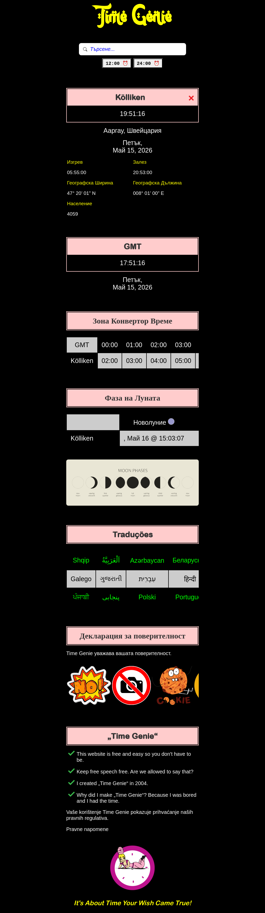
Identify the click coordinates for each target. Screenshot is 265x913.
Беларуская (190, 560)
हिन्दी (190, 579)
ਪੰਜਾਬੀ (81, 597)
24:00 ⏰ (148, 63)
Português (190, 597)
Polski (147, 597)
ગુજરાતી (111, 578)
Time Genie (132, 17)
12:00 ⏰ (117, 63)
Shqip (81, 560)
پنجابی (111, 597)
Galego (81, 578)
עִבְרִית (147, 578)
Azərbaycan (147, 560)
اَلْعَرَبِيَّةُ (111, 560)
